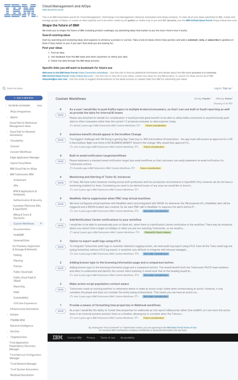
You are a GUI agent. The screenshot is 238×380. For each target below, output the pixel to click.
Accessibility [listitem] (127, 337)
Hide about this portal (52, 9)
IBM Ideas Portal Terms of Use (182, 327)
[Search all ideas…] (28, 88)
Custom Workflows (126, 125)
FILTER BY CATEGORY (17, 105)
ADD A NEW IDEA (23, 98)
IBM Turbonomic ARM (105, 125)
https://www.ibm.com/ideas (93, 72)
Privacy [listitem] (91, 337)
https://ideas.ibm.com (81, 76)
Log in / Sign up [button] (223, 88)
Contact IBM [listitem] (74, 337)
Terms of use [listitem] (107, 337)
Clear (39, 105)
